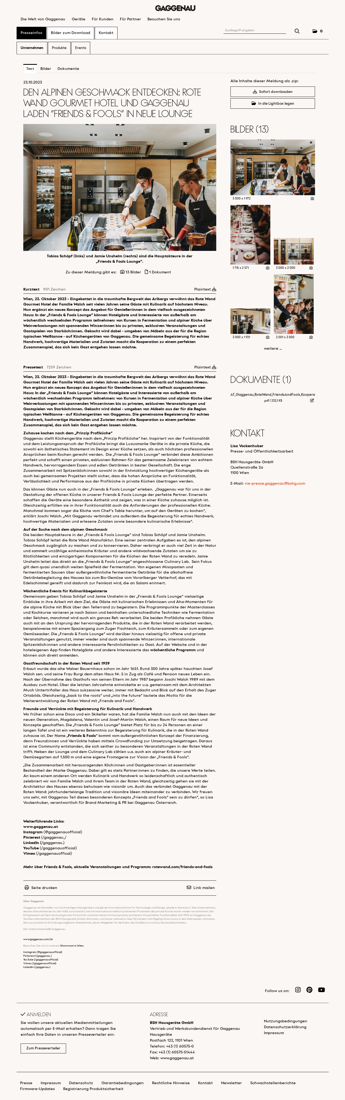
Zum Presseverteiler (43, 1048)
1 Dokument (160, 272)
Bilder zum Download (70, 33)
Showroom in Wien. (72, 945)
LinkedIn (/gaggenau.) (36, 967)
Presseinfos (31, 33)
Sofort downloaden (273, 91)
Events (80, 48)
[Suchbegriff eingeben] (254, 31)
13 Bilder (133, 272)
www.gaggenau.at (40, 827)
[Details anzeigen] (312, 199)
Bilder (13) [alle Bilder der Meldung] (249, 130)
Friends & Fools (82, 736)
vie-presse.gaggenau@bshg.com (275, 483)
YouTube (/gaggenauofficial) (40, 959)
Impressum (274, 1033)
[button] (318, 31)
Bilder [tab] (45, 69)
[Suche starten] (297, 32)
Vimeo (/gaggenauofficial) (39, 963)
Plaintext (205, 289)
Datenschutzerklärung (285, 1027)
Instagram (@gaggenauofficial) (42, 952)
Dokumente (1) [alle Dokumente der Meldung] (260, 380)
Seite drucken (44, 888)
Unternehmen (32, 48)
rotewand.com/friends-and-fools (182, 867)
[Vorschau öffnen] (119, 187)
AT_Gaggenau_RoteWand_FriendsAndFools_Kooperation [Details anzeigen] (275, 395)
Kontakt (106, 33)
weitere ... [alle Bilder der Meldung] (273, 348)
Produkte (59, 48)
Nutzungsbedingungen (285, 1021)
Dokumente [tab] (68, 69)
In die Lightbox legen (273, 103)
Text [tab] (30, 69)
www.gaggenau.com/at (38, 939)
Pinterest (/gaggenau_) (37, 956)
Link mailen (204, 888)
